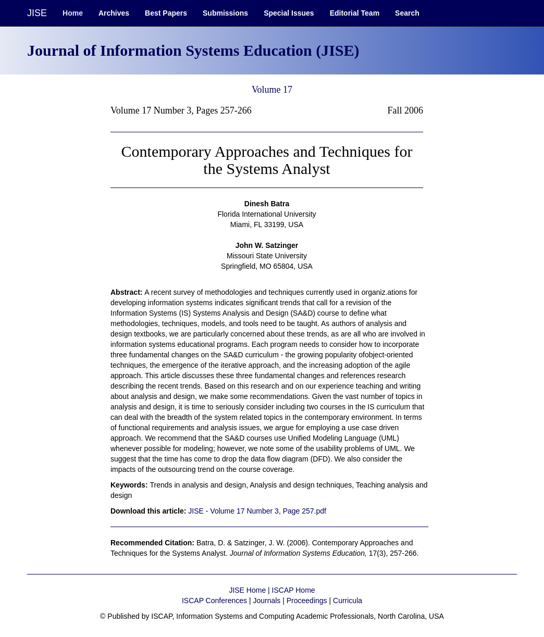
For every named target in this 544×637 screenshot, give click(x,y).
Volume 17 (272, 89)
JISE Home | (250, 590)
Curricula (347, 600)
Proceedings (307, 600)
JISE (37, 13)
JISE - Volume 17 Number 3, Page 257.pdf (257, 511)
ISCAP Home (293, 590)
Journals (266, 600)
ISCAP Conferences (214, 600)
